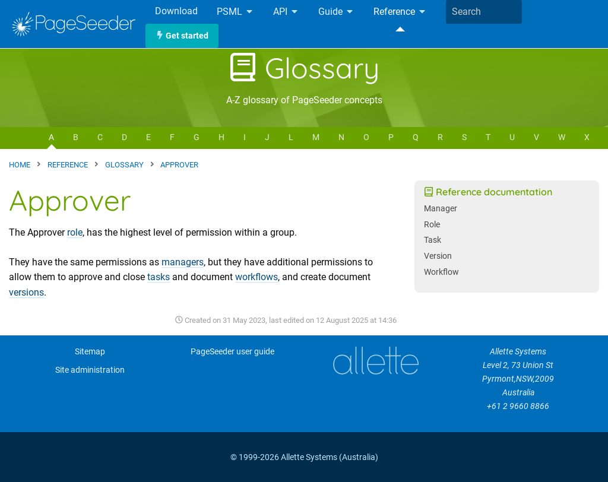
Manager (440, 209)
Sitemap (90, 352)
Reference (400, 12)
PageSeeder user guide (232, 352)
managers (183, 262)
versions (26, 292)
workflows (256, 277)
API (286, 12)
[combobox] (484, 12)
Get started (182, 36)
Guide (336, 12)
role (75, 232)
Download (176, 11)
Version (438, 256)
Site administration (90, 370)
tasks (158, 277)
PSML (235, 12)
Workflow (441, 272)
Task (432, 240)
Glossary (304, 67)
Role (432, 225)
